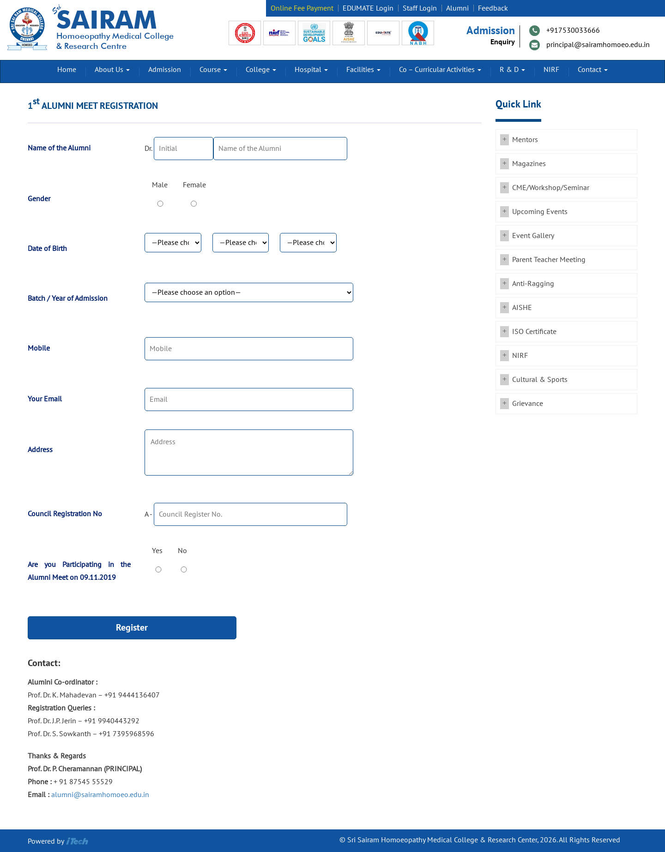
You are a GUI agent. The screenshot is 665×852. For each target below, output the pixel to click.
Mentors (525, 140)
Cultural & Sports (540, 379)
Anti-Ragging (533, 284)
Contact (593, 70)
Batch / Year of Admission (68, 298)
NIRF (551, 70)
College (261, 70)
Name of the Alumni (59, 148)
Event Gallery (533, 236)
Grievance (527, 403)
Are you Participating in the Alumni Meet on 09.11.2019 (79, 571)
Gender (39, 199)
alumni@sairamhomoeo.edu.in (100, 795)
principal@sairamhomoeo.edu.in (598, 45)
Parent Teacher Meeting (549, 260)
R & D (512, 70)
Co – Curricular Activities (440, 70)
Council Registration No (65, 514)
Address (40, 450)
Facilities (363, 70)
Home (66, 70)
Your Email (45, 399)
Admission (164, 70)
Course (213, 70)
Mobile (39, 348)
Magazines (529, 164)
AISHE (522, 308)
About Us (112, 70)
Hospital (311, 70)
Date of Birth (47, 248)
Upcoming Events (540, 212)
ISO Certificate (534, 332)
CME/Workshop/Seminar (550, 188)
